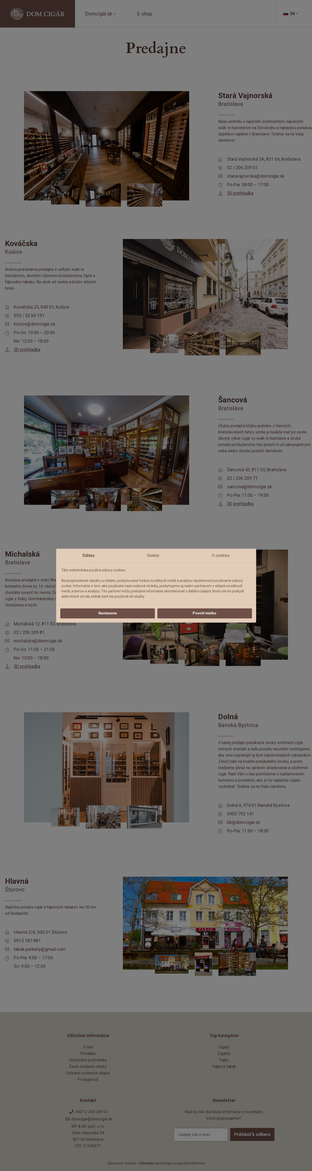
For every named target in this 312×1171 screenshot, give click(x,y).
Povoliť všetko (204, 613)
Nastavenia (107, 613)
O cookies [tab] (221, 555)
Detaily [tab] (153, 555)
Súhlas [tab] (88, 555)
